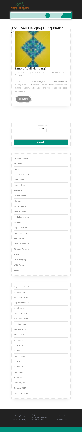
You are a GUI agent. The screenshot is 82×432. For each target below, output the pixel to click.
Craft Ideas (19, 180)
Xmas (16, 270)
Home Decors (20, 206)
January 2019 (20, 292)
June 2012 (18, 361)
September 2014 (21, 329)
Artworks (18, 164)
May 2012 (18, 367)
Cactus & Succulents (23, 174)
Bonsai (17, 169)
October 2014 (20, 324)
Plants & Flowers (21, 244)
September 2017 (21, 303)
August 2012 (19, 356)
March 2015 (19, 308)
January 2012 (20, 388)
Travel (17, 254)
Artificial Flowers (21, 158)
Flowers (17, 201)
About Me (62, 416)
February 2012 (20, 383)
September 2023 (21, 287)
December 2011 (21, 393)
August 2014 (19, 335)
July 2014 (18, 340)
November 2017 (21, 297)
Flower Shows (20, 190)
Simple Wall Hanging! (30, 45)
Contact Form (62, 420)
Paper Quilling (20, 233)
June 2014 (18, 345)
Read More (25, 77)
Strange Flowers (21, 249)
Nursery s (18, 222)
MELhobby (39, 50)
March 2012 (19, 377)
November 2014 (21, 319)
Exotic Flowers (20, 185)
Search (41, 128)
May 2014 (18, 351)
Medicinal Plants (21, 217)
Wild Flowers (20, 265)
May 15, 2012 (24, 50)
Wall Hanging (20, 260)
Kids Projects (20, 212)
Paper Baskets (20, 228)
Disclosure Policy (19, 420)
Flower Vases (20, 196)
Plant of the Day (21, 238)
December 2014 (21, 313)
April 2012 (18, 372)
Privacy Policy (19, 416)
